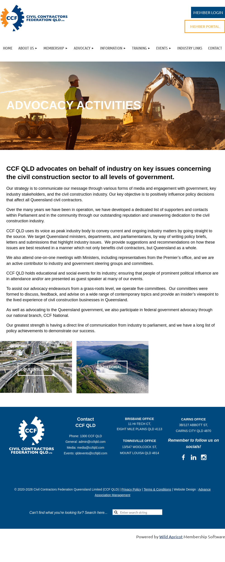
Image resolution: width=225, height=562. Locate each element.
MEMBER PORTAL (204, 26)
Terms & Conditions (157, 489)
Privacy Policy (131, 489)
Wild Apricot (171, 536)
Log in (208, 12)
